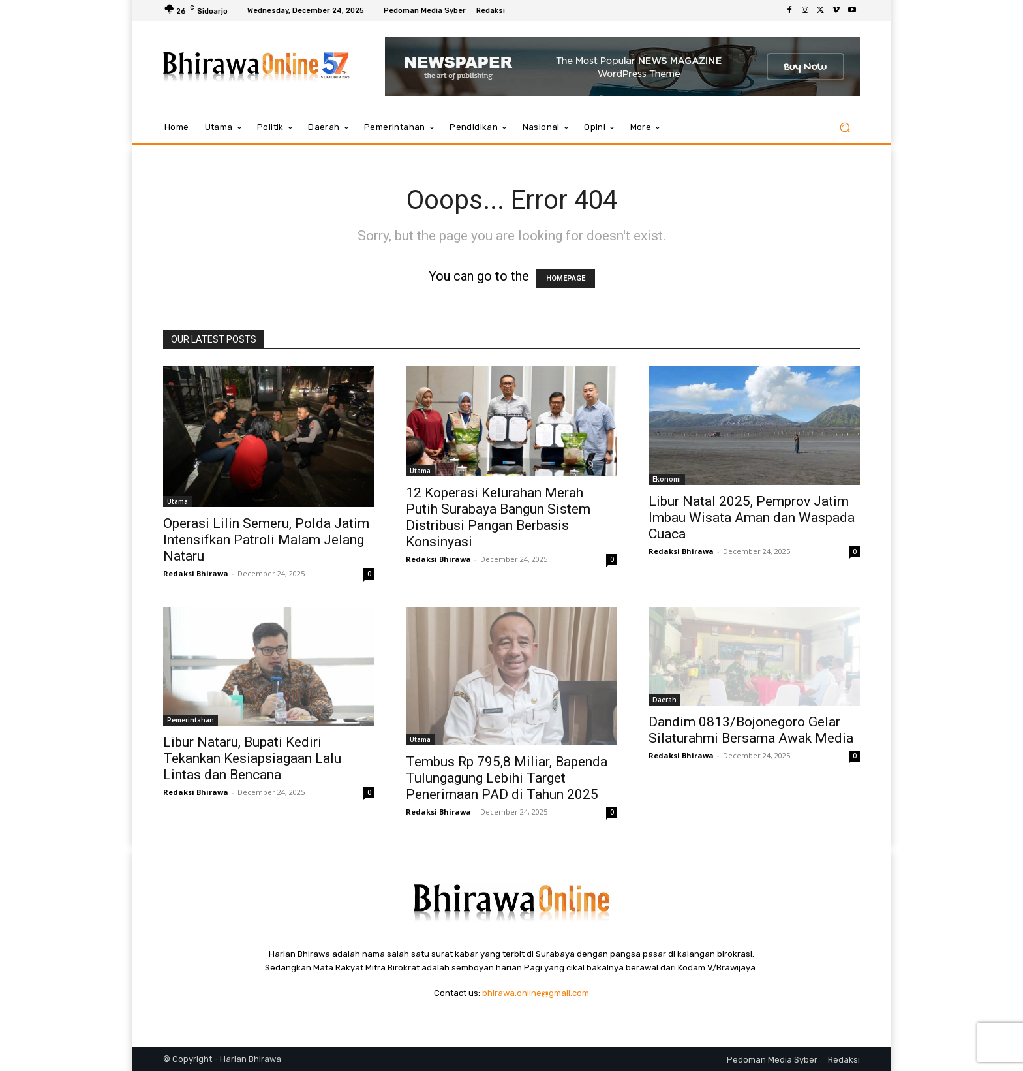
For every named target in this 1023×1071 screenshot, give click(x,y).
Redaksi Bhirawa (195, 573)
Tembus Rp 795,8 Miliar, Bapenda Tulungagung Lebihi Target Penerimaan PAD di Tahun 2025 (506, 778)
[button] (844, 127)
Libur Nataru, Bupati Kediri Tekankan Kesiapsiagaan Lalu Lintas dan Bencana (252, 758)
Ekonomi (666, 479)
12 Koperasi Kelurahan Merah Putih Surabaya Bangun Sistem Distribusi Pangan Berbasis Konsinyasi (498, 517)
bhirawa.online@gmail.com (535, 993)
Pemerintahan (190, 719)
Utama (177, 501)
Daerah (664, 699)
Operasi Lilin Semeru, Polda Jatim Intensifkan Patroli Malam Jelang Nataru (266, 540)
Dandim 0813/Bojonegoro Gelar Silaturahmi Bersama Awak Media (751, 730)
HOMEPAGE (565, 278)
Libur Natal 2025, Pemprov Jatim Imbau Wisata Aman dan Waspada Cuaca (752, 517)
